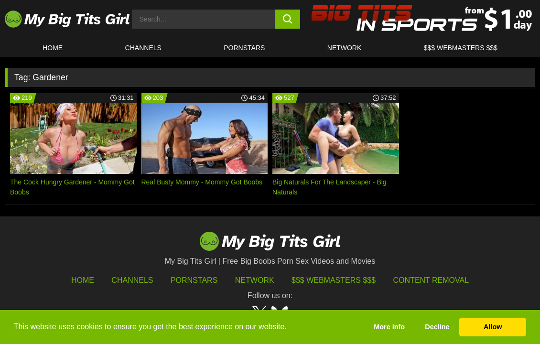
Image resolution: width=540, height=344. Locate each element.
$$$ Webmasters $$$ (334, 280)
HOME (53, 48)
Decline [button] (437, 327)
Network (344, 48)
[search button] (287, 19)
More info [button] (389, 327)
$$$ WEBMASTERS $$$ (460, 48)
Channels (132, 280)
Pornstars (244, 48)
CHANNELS (143, 48)
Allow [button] (493, 327)
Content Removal (431, 280)
